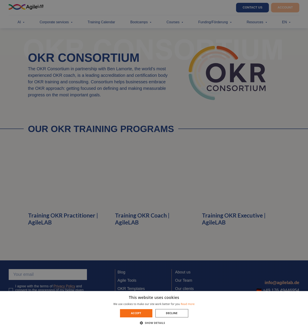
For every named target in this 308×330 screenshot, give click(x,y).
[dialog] (154, 165)
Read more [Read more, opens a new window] (188, 304)
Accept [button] (136, 313)
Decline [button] (171, 313)
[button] (154, 323)
